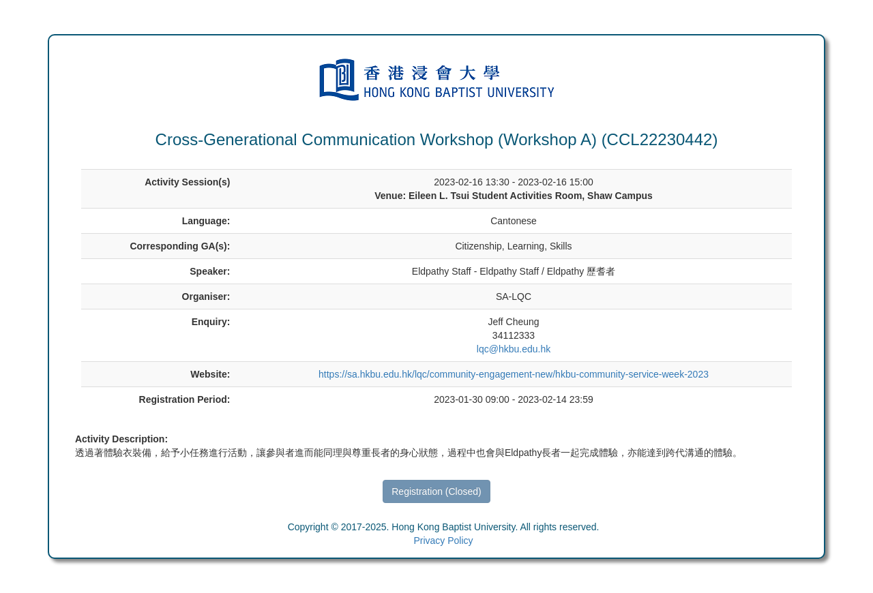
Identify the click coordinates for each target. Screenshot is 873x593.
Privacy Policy (443, 540)
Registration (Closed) (436, 491)
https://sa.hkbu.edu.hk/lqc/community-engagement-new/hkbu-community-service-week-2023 (514, 374)
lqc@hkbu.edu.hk (513, 349)
